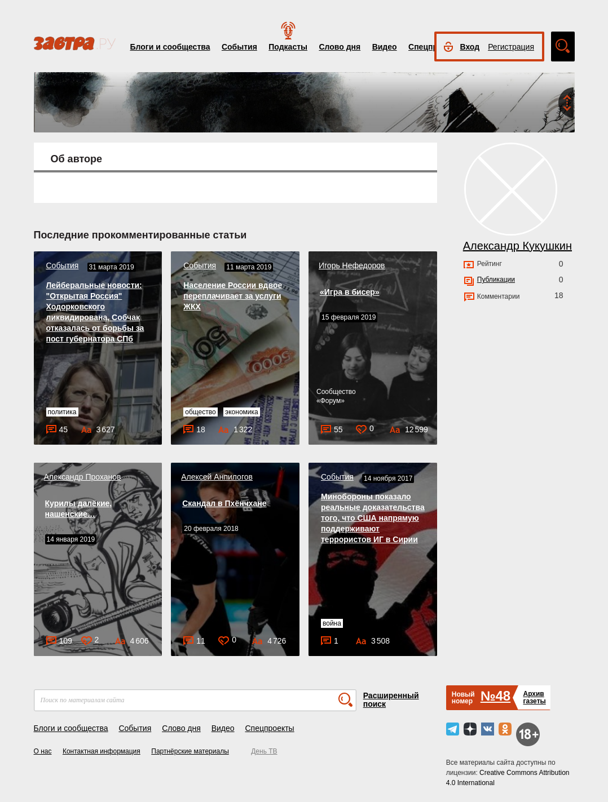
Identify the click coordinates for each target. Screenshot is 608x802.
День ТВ (264, 751)
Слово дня (339, 46)
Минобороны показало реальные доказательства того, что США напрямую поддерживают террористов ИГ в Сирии (373, 518)
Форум (330, 401)
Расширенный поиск (391, 699)
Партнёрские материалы (190, 751)
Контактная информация (101, 751)
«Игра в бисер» (350, 291)
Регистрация (511, 46)
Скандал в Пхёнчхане (224, 503)
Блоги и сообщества (170, 46)
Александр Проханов (82, 476)
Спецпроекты (269, 728)
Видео (384, 46)
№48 (495, 695)
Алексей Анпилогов (217, 476)
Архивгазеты (534, 697)
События (239, 46)
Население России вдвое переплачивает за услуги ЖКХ (232, 296)
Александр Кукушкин (517, 246)
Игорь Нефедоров (352, 265)
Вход (470, 46)
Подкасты (287, 46)
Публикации (496, 279)
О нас (43, 751)
